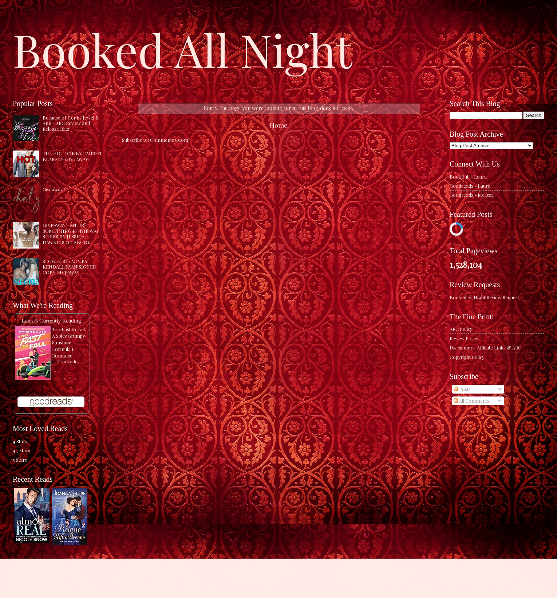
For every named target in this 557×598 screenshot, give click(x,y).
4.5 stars (21, 450)
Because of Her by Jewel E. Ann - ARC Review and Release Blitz (71, 123)
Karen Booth (66, 361)
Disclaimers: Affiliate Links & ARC (485, 347)
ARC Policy (461, 329)
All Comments (471, 401)
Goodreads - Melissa (472, 195)
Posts (462, 389)
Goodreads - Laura (470, 186)
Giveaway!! (54, 189)
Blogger (327, 584)
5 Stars (20, 460)
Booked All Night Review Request (484, 297)
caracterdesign (274, 584)
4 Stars (20, 441)
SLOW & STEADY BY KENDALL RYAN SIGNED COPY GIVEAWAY (69, 266)
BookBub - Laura (468, 176)
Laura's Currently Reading (51, 320)
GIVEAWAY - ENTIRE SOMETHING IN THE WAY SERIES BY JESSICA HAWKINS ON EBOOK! (71, 233)
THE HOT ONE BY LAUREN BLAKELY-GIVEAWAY (72, 156)
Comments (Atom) (170, 140)
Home (279, 125)
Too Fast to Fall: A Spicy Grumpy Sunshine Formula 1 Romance (69, 342)
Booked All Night (182, 49)
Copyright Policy (467, 357)
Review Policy (464, 338)
